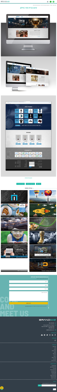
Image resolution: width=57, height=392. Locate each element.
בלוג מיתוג (54, 353)
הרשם (40, 385)
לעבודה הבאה (20, 183)
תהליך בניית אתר (53, 376)
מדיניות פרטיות (53, 360)
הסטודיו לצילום (53, 378)
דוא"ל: (54, 385)
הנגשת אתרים (54, 373)
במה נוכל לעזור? (44, 292)
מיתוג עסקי (54, 346)
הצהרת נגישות (54, 357)
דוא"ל (46, 288)
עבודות (55, 349)
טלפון (46, 285)
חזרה (38, 183)
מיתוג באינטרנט (53, 371)
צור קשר (55, 356)
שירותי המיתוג (54, 350)
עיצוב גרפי (54, 368)
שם (46, 281)
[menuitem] (28, 365)
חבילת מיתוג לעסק (53, 367)
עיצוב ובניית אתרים (53, 369)
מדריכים (55, 354)
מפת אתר (54, 358)
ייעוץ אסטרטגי (54, 365)
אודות (55, 347)
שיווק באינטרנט (53, 372)
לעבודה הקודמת (30, 183)
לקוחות (55, 352)
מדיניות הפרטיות (28, 306)
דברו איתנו (28, 303)
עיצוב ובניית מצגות (53, 375)
